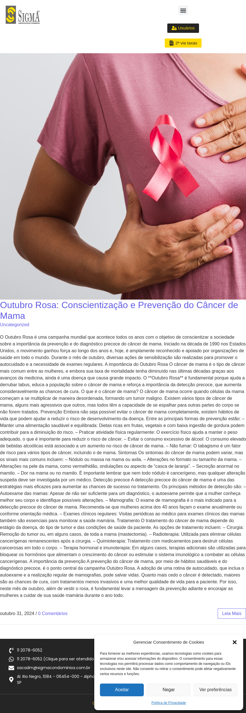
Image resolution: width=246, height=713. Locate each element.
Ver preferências (215, 690)
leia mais (231, 613)
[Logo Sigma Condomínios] (23, 15)
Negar (169, 690)
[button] (235, 642)
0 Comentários (52, 613)
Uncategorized (14, 324)
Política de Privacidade (168, 703)
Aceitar (122, 690)
